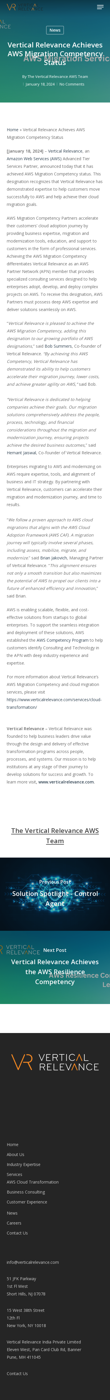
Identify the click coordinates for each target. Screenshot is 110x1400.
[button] (100, 7)
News (55, 30)
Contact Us (17, 1233)
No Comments (72, 84)
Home (12, 129)
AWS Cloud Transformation (33, 1182)
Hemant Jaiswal (21, 452)
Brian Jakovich (53, 558)
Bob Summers (58, 346)
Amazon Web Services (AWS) (34, 158)
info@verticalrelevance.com (33, 1262)
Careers (14, 1223)
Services (14, 1174)
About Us (15, 1154)
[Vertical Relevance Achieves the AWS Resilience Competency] (55, 967)
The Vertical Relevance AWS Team (58, 76)
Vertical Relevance (65, 151)
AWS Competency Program (63, 640)
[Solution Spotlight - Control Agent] (55, 894)
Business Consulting (26, 1192)
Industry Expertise (23, 1164)
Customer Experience (27, 1202)
